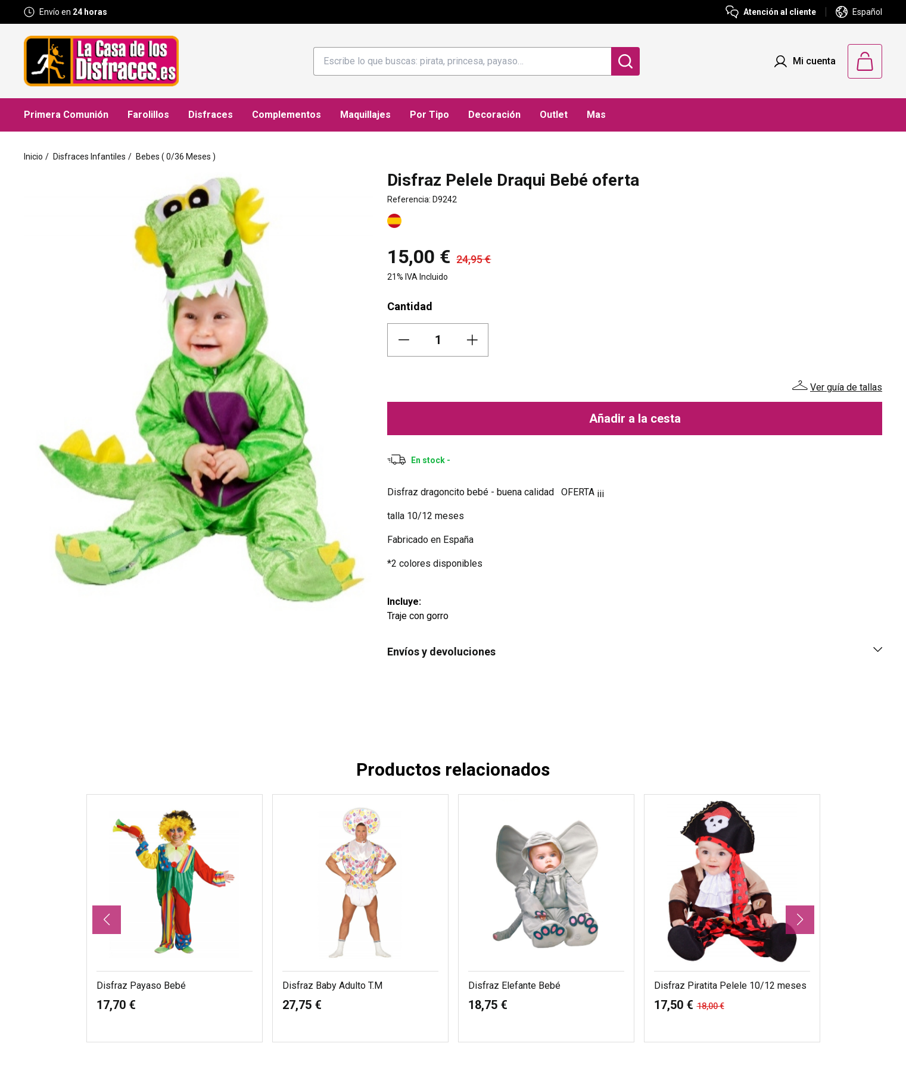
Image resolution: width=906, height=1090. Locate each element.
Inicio (33, 156)
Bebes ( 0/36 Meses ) (176, 156)
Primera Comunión (66, 114)
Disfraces (210, 114)
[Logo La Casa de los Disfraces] (101, 61)
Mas (596, 114)
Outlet (554, 114)
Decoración (494, 114)
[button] (106, 919)
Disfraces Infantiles (89, 156)
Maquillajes (365, 114)
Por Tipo (429, 114)
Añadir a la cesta (635, 418)
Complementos (286, 114)
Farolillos (148, 114)
